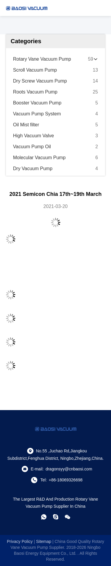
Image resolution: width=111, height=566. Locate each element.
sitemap (43, 541)
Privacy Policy (20, 541)
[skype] (56, 516)
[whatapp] (44, 516)
